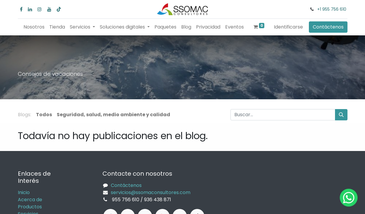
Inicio (24, 192)
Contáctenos (328, 26)
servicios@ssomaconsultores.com (150, 192)
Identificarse (288, 26)
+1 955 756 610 (331, 9)
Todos (44, 114)
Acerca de (30, 199)
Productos (30, 206)
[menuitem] (34, 27)
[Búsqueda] (341, 114)
